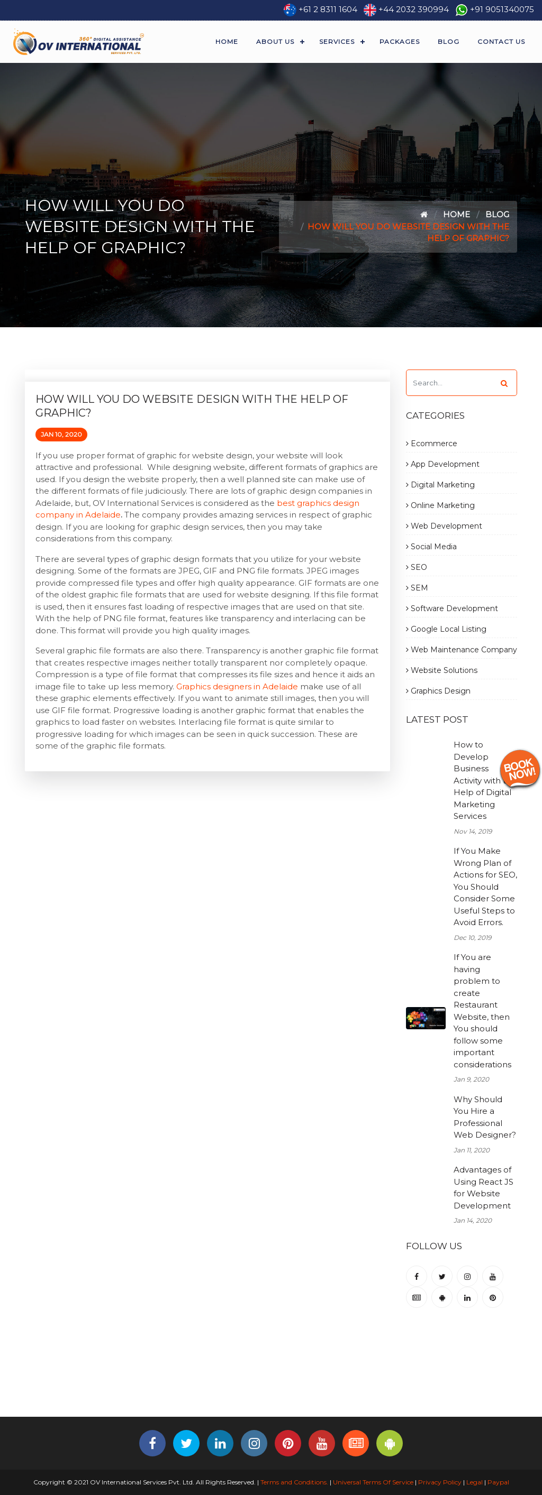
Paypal (498, 1482)
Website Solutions (441, 670)
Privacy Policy (440, 1482)
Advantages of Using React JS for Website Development (483, 1188)
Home (226, 41)
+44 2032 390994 (413, 9)
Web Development (444, 526)
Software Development (452, 608)
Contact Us (501, 41)
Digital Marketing (440, 485)
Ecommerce (431, 443)
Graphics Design (438, 691)
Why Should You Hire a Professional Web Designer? (485, 1117)
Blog (448, 41)
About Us (275, 41)
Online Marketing (440, 505)
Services (337, 41)
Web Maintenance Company (461, 649)
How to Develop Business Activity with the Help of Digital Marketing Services (485, 780)
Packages (400, 41)
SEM (417, 588)
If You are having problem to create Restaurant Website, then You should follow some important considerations (482, 1010)
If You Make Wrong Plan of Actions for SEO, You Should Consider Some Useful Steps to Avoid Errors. (485, 886)
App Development (443, 464)
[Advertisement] (271, 1382)
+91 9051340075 (502, 9)
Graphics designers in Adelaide (237, 686)
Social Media (431, 546)
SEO (416, 567)
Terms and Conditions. (293, 1482)
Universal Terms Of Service (373, 1482)
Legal (474, 1482)
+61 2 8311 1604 (328, 9)
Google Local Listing (446, 629)
